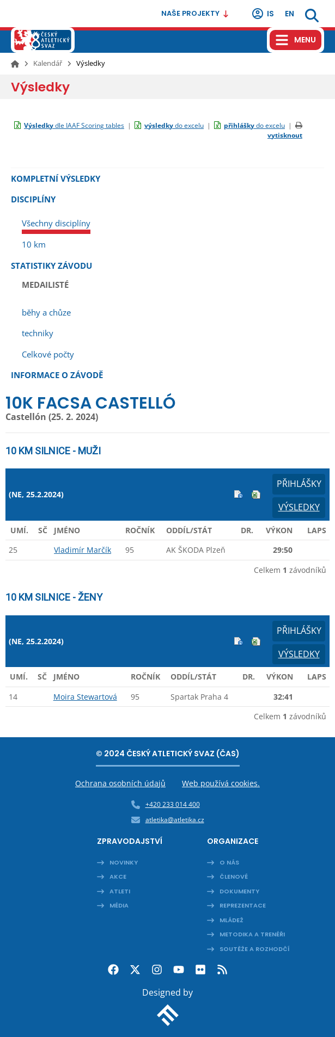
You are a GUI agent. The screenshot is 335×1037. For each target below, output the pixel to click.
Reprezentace (243, 905)
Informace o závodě (57, 374)
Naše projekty (195, 13)
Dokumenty (239, 891)
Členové (234, 876)
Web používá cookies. (221, 783)
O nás (229, 862)
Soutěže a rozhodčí (255, 949)
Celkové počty (48, 354)
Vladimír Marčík (82, 550)
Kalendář (47, 63)
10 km (34, 244)
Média (119, 905)
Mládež (231, 920)
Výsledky (299, 507)
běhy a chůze (46, 312)
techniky (37, 333)
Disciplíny (33, 199)
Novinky (123, 862)
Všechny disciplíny (56, 223)
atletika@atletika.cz (174, 819)
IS (262, 13)
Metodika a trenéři (252, 934)
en (289, 13)
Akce (117, 876)
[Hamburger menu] (295, 40)
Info (238, 494)
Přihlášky (299, 484)
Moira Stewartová (85, 697)
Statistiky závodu (51, 265)
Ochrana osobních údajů (120, 783)
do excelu (174, 125)
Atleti (119, 891)
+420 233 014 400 (172, 804)
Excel (256, 494)
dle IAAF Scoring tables (74, 125)
